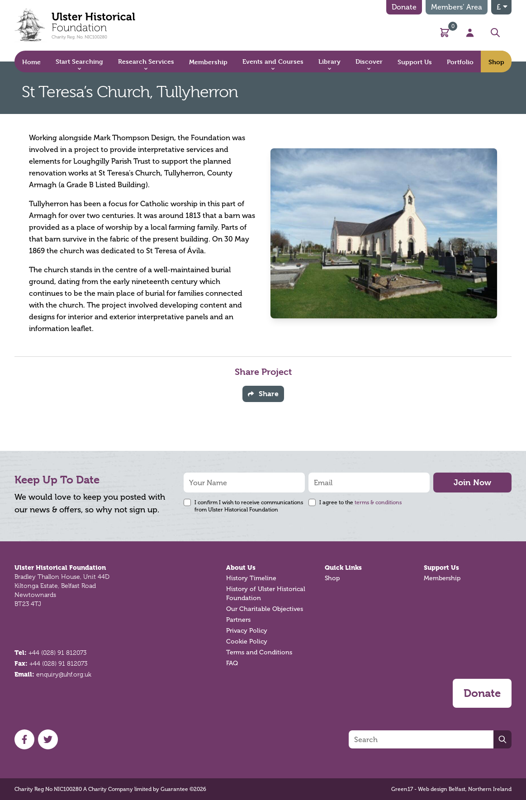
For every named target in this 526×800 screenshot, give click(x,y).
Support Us (441, 567)
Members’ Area (456, 7)
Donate (404, 7)
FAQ (232, 663)
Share (263, 393)
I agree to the (360, 502)
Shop (332, 578)
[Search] (421, 739)
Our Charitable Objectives (264, 609)
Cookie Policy (246, 641)
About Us (241, 567)
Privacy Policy (246, 630)
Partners (238, 620)
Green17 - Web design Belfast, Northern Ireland (451, 789)
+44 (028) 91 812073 (57, 652)
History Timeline (251, 578)
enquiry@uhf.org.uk (63, 674)
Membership (442, 578)
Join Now (472, 482)
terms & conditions (378, 502)
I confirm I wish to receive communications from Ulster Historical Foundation (248, 506)
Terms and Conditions (259, 652)
